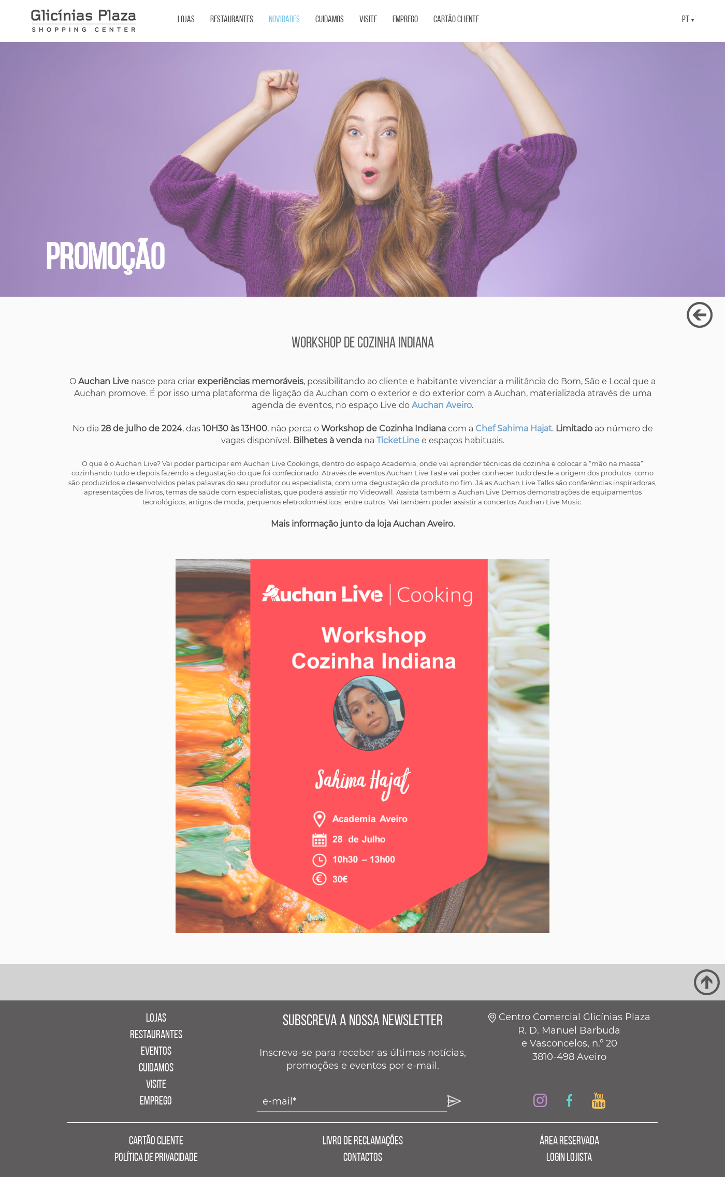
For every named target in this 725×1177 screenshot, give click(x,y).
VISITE (368, 20)
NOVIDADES (284, 20)
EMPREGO (405, 20)
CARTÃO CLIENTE (456, 20)
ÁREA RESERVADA (569, 1141)
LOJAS (186, 20)
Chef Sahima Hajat (513, 428)
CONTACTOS (362, 1158)
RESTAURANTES (231, 20)
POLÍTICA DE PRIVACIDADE (156, 1158)
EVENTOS (156, 1052)
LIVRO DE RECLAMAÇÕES (363, 1141)
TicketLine (397, 440)
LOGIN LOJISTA (569, 1158)
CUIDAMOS (329, 20)
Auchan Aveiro (442, 405)
